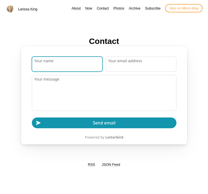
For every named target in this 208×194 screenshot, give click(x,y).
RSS (91, 164)
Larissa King (27, 9)
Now (88, 8)
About (76, 8)
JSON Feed (111, 164)
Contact (103, 8)
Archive (134, 8)
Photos (118, 8)
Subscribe (153, 8)
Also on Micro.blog (183, 8)
